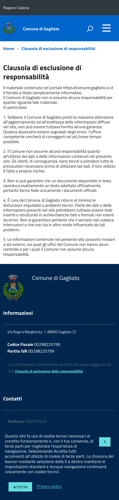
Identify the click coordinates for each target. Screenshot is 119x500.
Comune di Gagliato (41, 29)
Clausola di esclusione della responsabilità (49, 371)
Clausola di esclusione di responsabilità (58, 48)
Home (8, 48)
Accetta (20, 487)
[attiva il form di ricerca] (90, 29)
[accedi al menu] (106, 28)
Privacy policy (49, 486)
